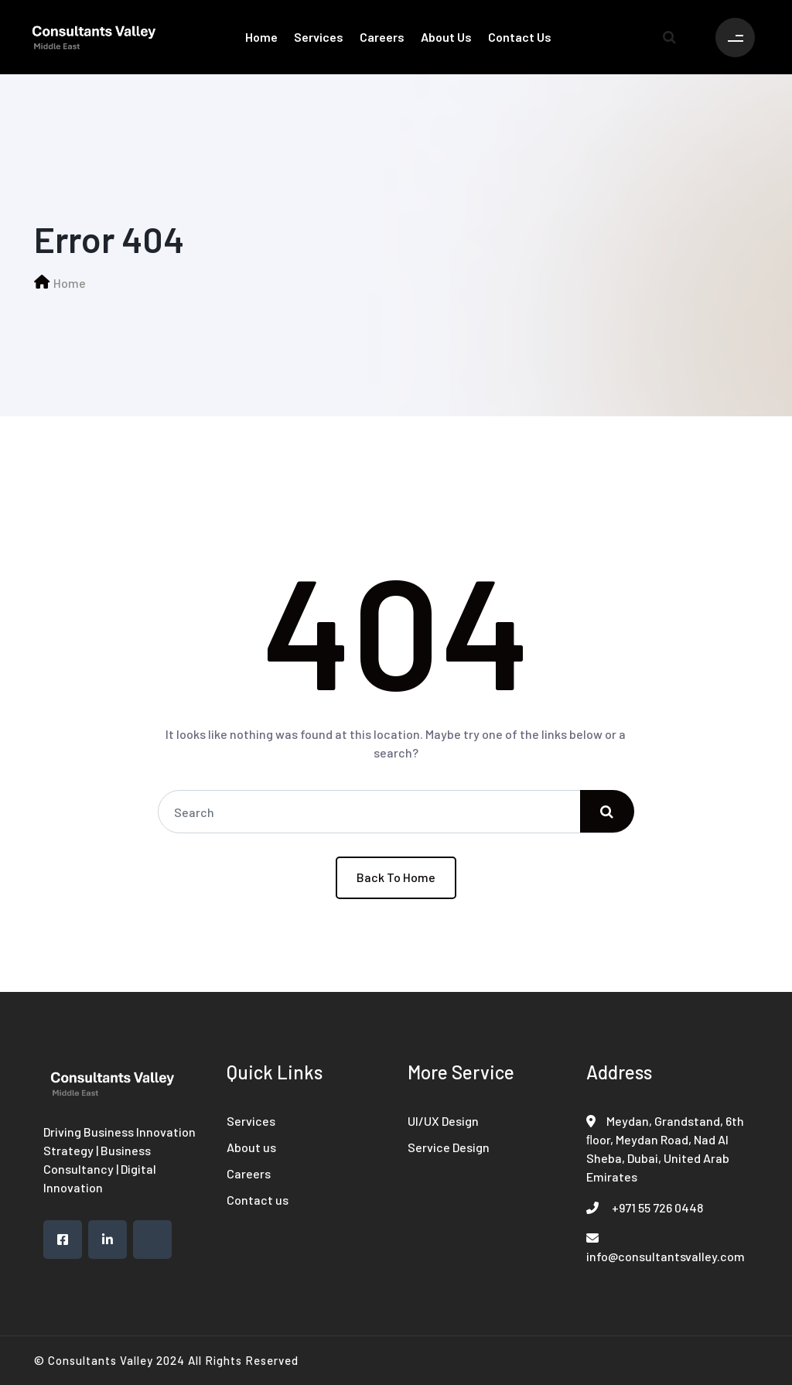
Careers (382, 36)
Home (261, 36)
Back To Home (396, 877)
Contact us (519, 36)
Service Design (449, 1147)
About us (446, 36)
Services (318, 36)
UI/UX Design (443, 1120)
